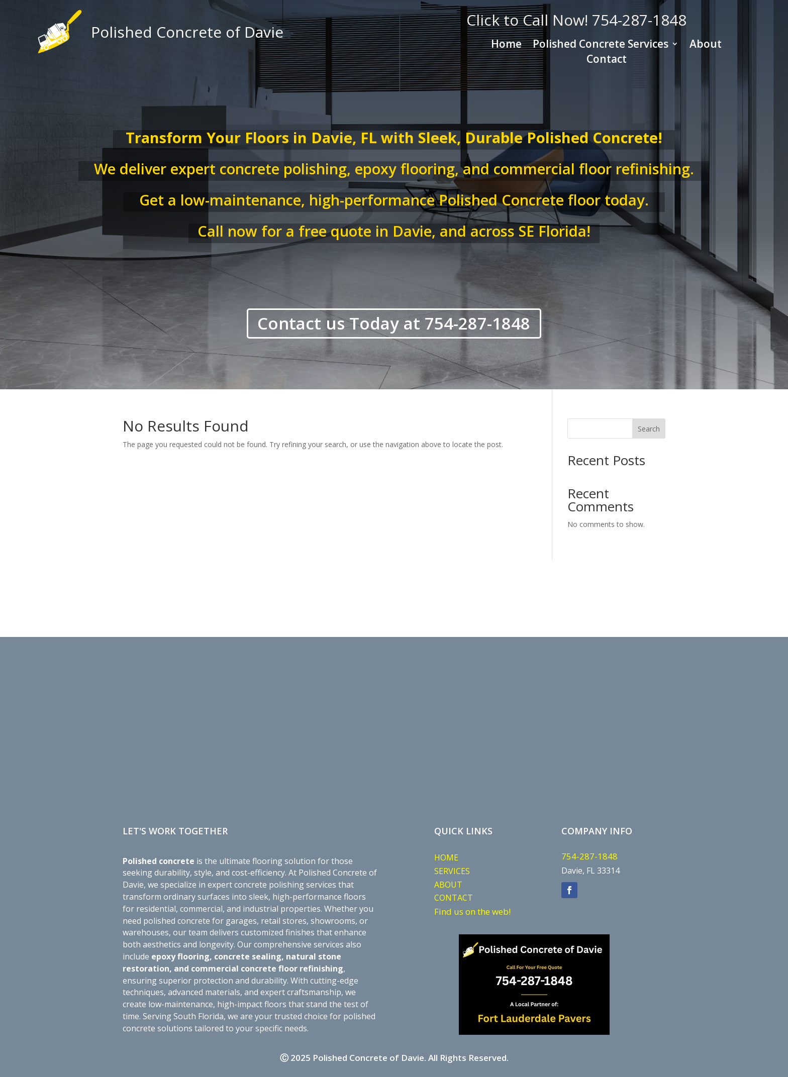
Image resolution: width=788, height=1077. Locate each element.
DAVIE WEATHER (394, 599)
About (706, 45)
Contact (606, 60)
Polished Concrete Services (600, 45)
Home (506, 45)
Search (649, 429)
